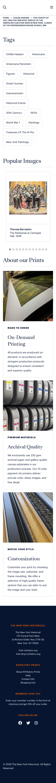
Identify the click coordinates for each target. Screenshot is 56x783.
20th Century (14, 112)
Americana (38, 54)
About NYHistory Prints (28, 671)
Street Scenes (14, 83)
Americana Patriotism (18, 64)
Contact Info (28, 679)
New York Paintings (17, 142)
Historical (28, 73)
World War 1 (13, 122)
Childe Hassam (15, 54)
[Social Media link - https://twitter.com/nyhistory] (26, 723)
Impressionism (14, 93)
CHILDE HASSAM (21, 18)
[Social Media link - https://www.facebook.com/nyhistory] (20, 723)
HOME (6, 18)
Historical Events (16, 103)
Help (28, 675)
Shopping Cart (28, 682)
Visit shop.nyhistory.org (28, 653)
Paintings (34, 122)
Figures (10, 73)
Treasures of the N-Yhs (20, 132)
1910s (33, 112)
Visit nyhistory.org (28, 650)
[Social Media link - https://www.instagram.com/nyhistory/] (34, 723)
